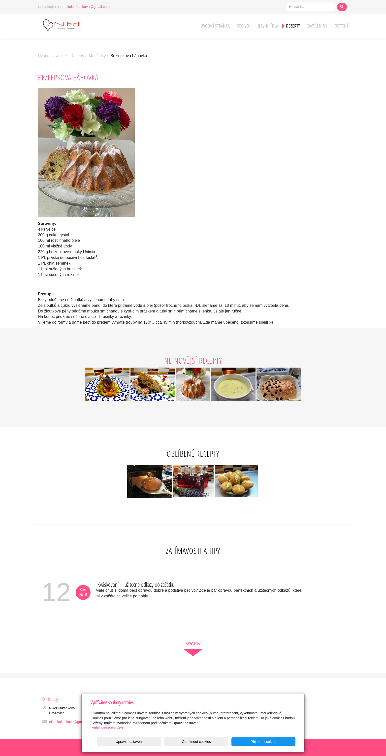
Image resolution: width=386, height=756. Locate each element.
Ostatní (341, 26)
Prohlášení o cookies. (107, 728)
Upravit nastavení (194, 742)
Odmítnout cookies (235, 742)
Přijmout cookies (276, 742)
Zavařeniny (317, 26)
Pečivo (243, 26)
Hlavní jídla (267, 26)
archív (193, 644)
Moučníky (97, 56)
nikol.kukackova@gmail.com (87, 7)
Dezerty (293, 26)
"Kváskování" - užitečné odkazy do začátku (135, 584)
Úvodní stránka (215, 26)
